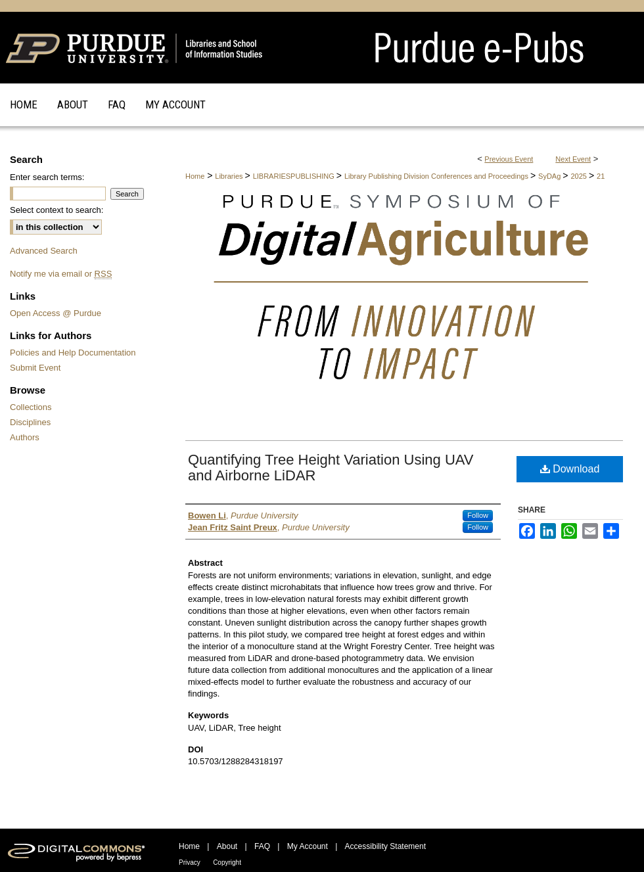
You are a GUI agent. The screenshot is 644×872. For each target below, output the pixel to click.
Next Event (573, 159)
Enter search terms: (47, 177)
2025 (579, 176)
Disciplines (30, 422)
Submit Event (35, 368)
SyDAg (550, 176)
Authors (24, 437)
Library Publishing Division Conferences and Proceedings (437, 176)
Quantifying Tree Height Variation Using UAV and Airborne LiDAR (331, 467)
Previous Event (508, 159)
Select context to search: (56, 210)
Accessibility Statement (385, 846)
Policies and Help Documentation (73, 352)
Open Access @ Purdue (55, 313)
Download (570, 468)
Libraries (229, 176)
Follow (477, 515)
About (227, 846)
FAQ (262, 846)
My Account (307, 846)
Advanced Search (44, 251)
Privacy (189, 862)
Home (194, 176)
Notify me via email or (61, 274)
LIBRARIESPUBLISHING (294, 176)
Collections (31, 407)
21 (601, 176)
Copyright (227, 862)
